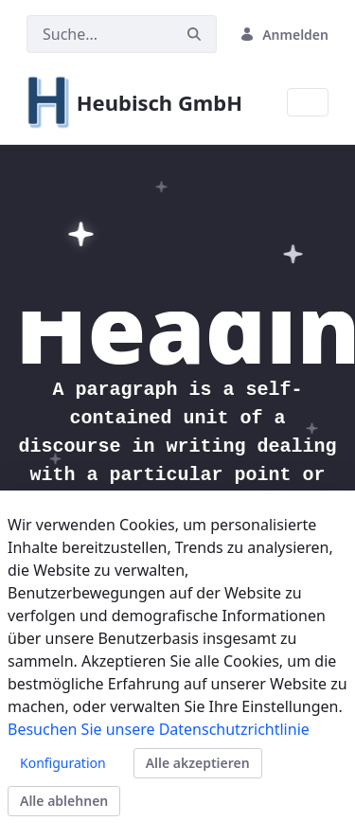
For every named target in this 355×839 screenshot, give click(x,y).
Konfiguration (63, 763)
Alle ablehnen (64, 801)
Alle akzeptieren (198, 763)
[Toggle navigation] (307, 102)
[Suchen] (99, 34)
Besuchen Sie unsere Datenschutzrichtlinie (159, 729)
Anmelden (284, 35)
